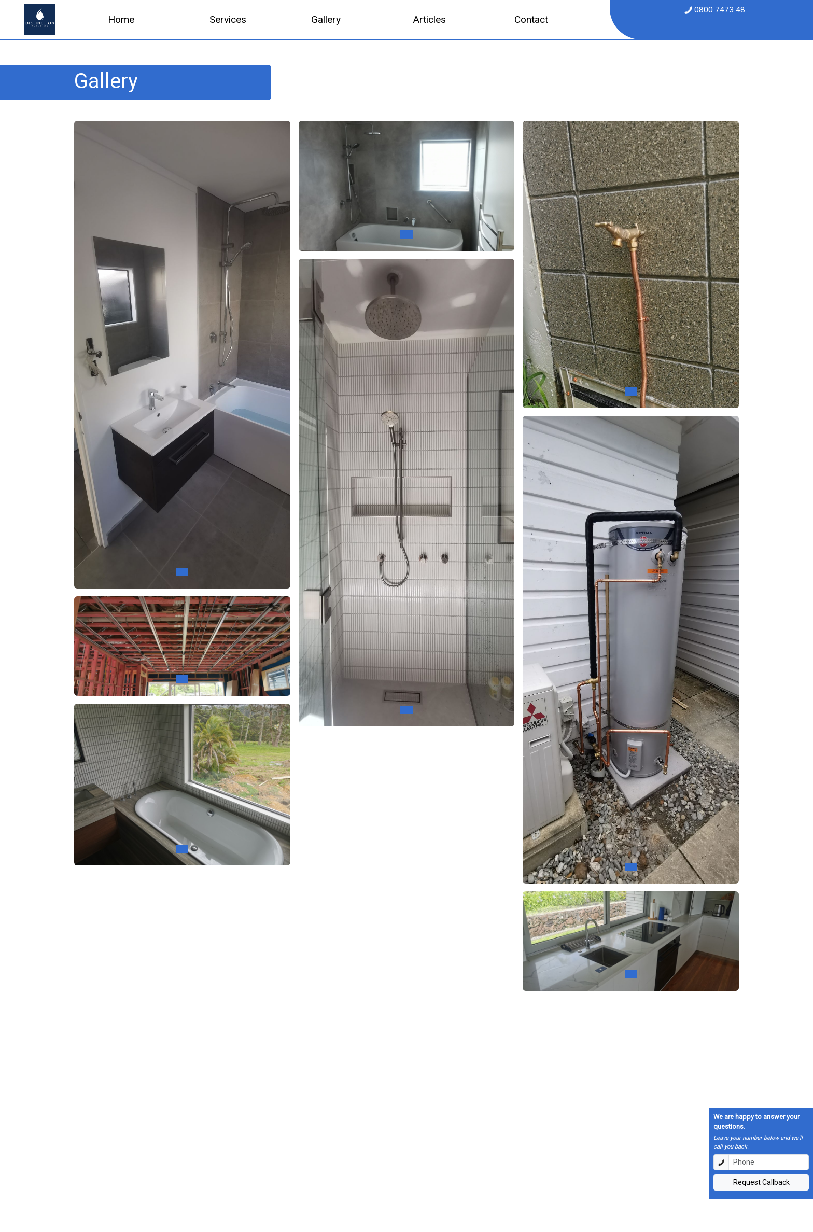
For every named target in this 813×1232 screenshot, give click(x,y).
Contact (531, 19)
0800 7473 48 (718, 10)
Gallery (326, 19)
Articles (429, 19)
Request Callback (761, 1182)
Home (121, 19)
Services (227, 19)
